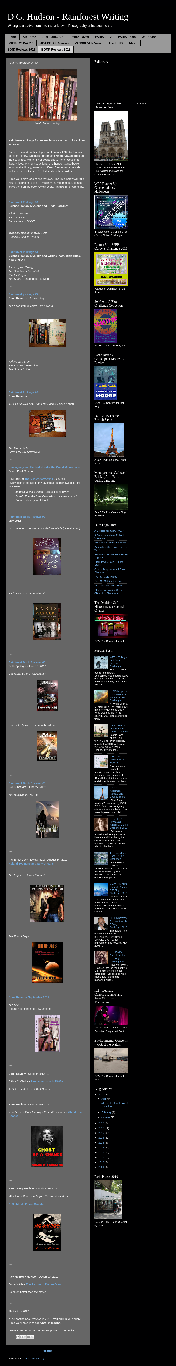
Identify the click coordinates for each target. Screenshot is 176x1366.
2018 (101, 1123)
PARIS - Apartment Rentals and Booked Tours (117, 792)
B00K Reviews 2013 (21, 49)
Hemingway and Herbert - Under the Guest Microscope (44, 467)
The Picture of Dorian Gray (43, 1284)
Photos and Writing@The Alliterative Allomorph (108, 591)
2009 (101, 1167)
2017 (101, 1128)
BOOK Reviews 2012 (55, 49)
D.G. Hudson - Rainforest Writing (67, 16)
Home (12, 36)
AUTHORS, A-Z (53, 36)
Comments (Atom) (34, 1358)
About (133, 43)
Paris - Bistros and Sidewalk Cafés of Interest (119, 728)
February (106, 1112)
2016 (101, 1133)
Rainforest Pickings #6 (23, 392)
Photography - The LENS (108, 585)
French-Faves (79, 36)
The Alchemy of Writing (39, 478)
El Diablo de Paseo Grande (26, 1204)
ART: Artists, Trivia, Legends (110, 542)
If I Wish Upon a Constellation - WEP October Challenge (118, 696)
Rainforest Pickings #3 (23, 202)
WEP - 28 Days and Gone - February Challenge (118, 662)
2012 (101, 1152)
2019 (101, 1094)
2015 (101, 1137)
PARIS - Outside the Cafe (108, 581)
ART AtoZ (29, 36)
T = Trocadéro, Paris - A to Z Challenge (118, 856)
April (104, 1099)
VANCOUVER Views (89, 43)
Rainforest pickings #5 (23, 294)
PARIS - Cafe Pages (105, 576)
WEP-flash (149, 36)
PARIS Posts (127, 36)
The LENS (116, 43)
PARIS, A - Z (103, 36)
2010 (101, 1162)
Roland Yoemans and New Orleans (31, 863)
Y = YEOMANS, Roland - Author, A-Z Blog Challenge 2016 (119, 889)
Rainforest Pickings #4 (23, 252)
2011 (101, 1157)
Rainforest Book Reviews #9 (27, 783)
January (106, 1117)
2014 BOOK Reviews (54, 43)
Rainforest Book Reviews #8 (27, 662)
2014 (101, 1142)
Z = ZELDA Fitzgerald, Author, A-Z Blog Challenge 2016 (119, 823)
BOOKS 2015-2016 (21, 43)
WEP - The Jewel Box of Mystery (117, 759)
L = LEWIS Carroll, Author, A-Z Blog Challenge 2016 (118, 957)
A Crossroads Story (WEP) (109, 530)
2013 (101, 1147)
